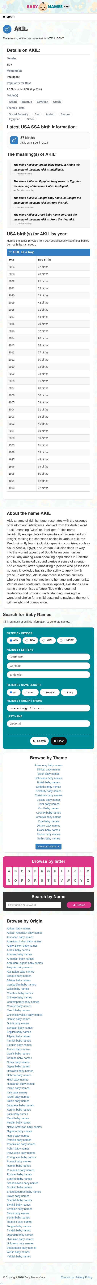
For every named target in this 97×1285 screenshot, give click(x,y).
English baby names (19, 1032)
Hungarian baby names (21, 1083)
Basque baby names (19, 975)
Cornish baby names (19, 1006)
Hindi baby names (17, 1079)
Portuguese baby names (21, 1157)
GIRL (47, 640)
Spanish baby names (19, 1200)
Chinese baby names (19, 997)
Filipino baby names (19, 1036)
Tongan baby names (19, 1226)
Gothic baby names (48, 838)
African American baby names (24, 932)
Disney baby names (48, 825)
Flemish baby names (19, 1044)
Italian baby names (18, 1101)
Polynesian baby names (21, 1152)
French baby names (19, 1049)
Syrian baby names (18, 1217)
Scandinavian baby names (22, 1183)
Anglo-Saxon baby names (22, 945)
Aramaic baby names (19, 954)
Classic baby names (48, 799)
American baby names (20, 937)
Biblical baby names (49, 769)
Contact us (67, 1277)
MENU (9, 17)
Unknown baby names (20, 1243)
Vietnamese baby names (21, 1247)
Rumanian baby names (20, 1170)
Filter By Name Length (24, 684)
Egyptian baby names (20, 1027)
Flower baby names (48, 834)
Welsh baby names (18, 1252)
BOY (30, 640)
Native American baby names (24, 1127)
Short (29, 692)
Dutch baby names (18, 1023)
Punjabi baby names (19, 1161)
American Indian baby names (24, 941)
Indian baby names (18, 1088)
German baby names (19, 1058)
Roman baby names (19, 1165)
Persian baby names (19, 1139)
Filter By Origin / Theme (24, 700)
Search (39, 741)
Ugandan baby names (20, 1234)
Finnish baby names (19, 1040)
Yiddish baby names (19, 1256)
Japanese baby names (20, 1105)
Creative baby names (48, 816)
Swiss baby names (18, 1213)
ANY (14, 640)
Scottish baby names (19, 1187)
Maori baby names (18, 1118)
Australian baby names (20, 971)
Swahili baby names (19, 1204)
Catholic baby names (48, 786)
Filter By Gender (19, 633)
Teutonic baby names (19, 1221)
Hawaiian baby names (20, 1070)
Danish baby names (19, 1019)
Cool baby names (48, 808)
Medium (49, 692)
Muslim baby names (19, 1122)
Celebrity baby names (48, 791)
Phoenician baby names (21, 1144)
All (13, 692)
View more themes (49, 846)
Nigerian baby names (19, 1131)
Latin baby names (17, 1114)
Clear (59, 741)
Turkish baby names (19, 1230)
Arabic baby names (18, 950)
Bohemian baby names (48, 778)
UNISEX (67, 640)
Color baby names (48, 804)
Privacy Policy (84, 1277)
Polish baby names (18, 1148)
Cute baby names (48, 821)
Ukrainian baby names (20, 1239)
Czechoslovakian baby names (24, 1014)
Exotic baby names (48, 830)
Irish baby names (17, 1092)
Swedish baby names (19, 1208)
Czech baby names (18, 1010)
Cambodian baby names (21, 984)
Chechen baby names (20, 993)
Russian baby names (19, 1174)
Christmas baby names (48, 795)
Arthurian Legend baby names (25, 963)
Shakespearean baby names (24, 1191)
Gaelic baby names (18, 1053)
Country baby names (48, 812)
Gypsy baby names (18, 1066)
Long (68, 692)
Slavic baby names (18, 1196)
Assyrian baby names (19, 967)
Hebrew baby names (19, 1075)
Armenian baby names (20, 958)
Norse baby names (18, 1135)
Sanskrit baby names (19, 1178)
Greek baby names (18, 1062)
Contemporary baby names (23, 1001)
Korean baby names (19, 1109)
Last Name (14, 716)
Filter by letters (20, 649)
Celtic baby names (18, 988)
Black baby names (48, 773)
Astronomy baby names (48, 765)
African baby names (19, 928)
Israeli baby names (18, 1096)
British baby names (48, 782)
